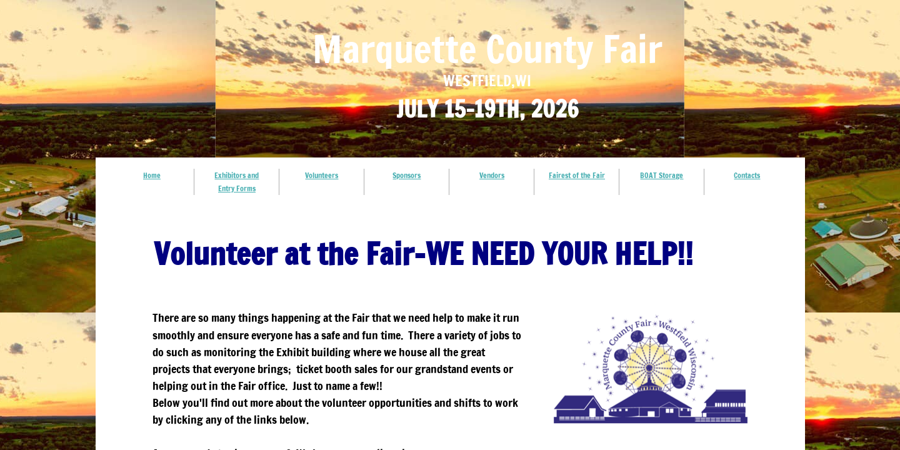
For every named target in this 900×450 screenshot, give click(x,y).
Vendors (491, 175)
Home (152, 175)
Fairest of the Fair (577, 175)
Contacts (747, 175)
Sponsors (406, 175)
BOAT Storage (661, 175)
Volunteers (321, 175)
